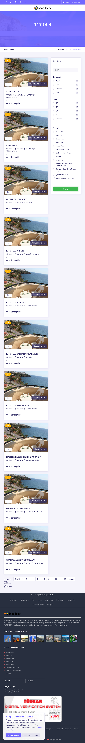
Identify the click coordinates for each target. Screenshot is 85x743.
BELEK (34, 203)
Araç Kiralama (50, 600)
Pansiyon (59, 89)
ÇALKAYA (35, 254)
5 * (57, 111)
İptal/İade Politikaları (64, 729)
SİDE (38, 460)
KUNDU (34, 306)
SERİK (28, 203)
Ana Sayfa (62, 49)
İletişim (50, 605)
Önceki (17, 579)
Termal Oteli (9, 652)
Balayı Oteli (9, 658)
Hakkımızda (25, 600)
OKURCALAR (38, 563)
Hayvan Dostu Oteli (11, 668)
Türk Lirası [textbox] (30, 681)
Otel (69, 49)
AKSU (28, 254)
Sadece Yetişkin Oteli (12, 671)
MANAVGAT (30, 460)
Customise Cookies (31, 735)
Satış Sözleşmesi (47, 729)
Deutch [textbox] (7, 681)
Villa (57, 93)
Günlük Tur (71, 600)
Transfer (61, 600)
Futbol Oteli (9, 664)
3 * (57, 103)
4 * (57, 107)
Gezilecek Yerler (38, 605)
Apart (58, 81)
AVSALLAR (38, 512)
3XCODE (47, 739)
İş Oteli (7, 674)
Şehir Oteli (8, 661)
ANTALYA (20, 95)
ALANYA (29, 512)
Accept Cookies (13, 735)
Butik (57, 115)
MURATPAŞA (30, 95)
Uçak (40, 600)
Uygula (65, 189)
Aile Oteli (8, 655)
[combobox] (14, 681)
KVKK (76, 729)
